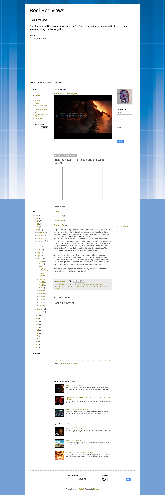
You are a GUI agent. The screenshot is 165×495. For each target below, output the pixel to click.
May (39, 253)
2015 (37, 330)
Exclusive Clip (59, 216)
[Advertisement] (82, 62)
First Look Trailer (60, 225)
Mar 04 (41, 305)
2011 (37, 342)
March (39, 258)
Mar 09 (41, 299)
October (40, 238)
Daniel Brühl (72, 284)
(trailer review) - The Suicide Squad (77, 409)
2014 (37, 333)
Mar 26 (41, 279)
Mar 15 (41, 294)
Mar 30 (41, 261)
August (39, 244)
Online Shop (58, 82)
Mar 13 (41, 296)
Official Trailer (59, 220)
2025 (37, 218)
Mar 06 (41, 302)
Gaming (41, 82)
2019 (37, 318)
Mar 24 (41, 285)
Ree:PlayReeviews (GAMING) (41, 115)
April (39, 256)
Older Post (107, 360)
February (40, 309)
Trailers (101, 286)
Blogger (95, 489)
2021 (37, 230)
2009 (37, 347)
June (39, 250)
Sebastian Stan (79, 286)
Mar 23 (41, 288)
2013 (37, 336)
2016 (37, 327)
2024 (37, 221)
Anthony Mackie (63, 284)
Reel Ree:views (47, 10)
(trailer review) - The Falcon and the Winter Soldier (43, 271)
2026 (37, 215)
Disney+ (92, 284)
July (38, 247)
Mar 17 (41, 291)
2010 (37, 344)
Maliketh (81, 489)
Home (33, 82)
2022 (37, 227)
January (40, 312)
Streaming (38, 98)
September (41, 241)
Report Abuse (122, 226)
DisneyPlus (98, 284)
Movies (37, 95)
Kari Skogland (65, 286)
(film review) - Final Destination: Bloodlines (80, 452)
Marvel (72, 286)
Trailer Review (93, 286)
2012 (37, 339)
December (41, 232)
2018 (37, 321)
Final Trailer (58, 211)
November (41, 235)
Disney (79, 284)
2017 (37, 324)
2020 (37, 315)
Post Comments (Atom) (70, 364)
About (49, 82)
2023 (37, 224)
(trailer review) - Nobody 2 (74, 440)
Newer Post (58, 360)
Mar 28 (41, 264)
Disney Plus (85, 284)
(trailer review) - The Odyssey (66, 94)
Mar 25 (41, 282)
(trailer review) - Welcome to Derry (77, 428)
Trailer (87, 286)
